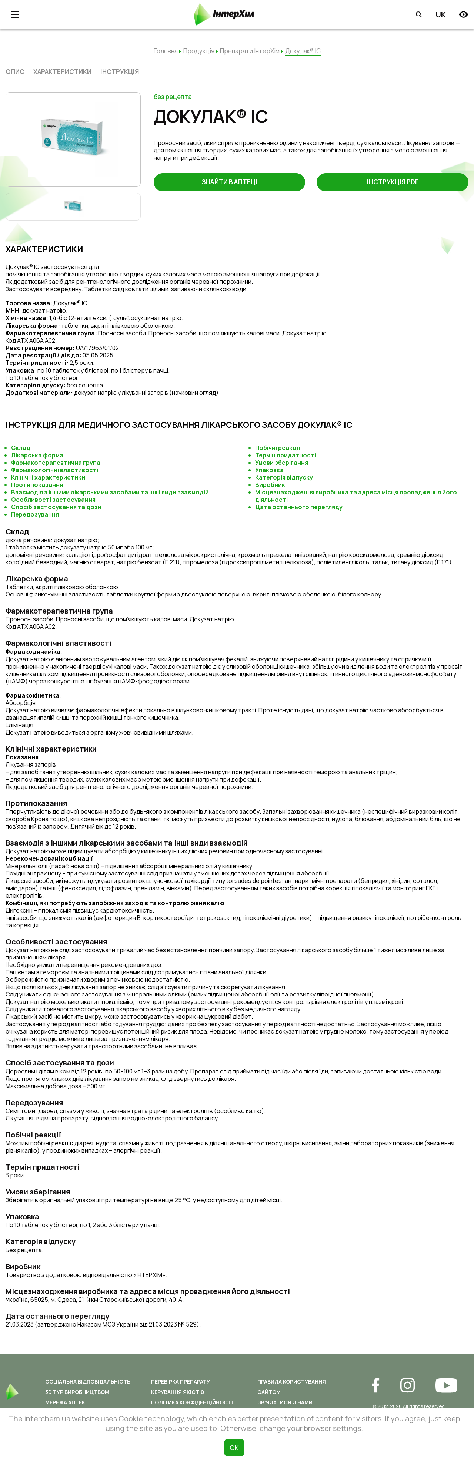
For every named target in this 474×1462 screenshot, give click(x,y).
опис (15, 71)
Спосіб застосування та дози (56, 507)
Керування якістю (177, 1391)
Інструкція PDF (392, 182)
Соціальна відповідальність (87, 1381)
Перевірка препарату (180, 1381)
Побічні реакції (277, 448)
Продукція (198, 51)
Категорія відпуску (284, 477)
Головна (166, 51)
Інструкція (119, 71)
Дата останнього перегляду (299, 507)
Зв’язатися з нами (285, 1402)
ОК (234, 1447)
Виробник (270, 485)
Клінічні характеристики (48, 477)
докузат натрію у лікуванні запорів (122, 393)
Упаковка (269, 470)
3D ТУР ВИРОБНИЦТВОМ (77, 1391)
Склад (20, 448)
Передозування (35, 514)
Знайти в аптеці (229, 182)
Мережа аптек (65, 1402)
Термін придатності (285, 455)
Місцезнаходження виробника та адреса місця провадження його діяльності (356, 496)
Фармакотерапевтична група (55, 462)
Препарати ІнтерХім (250, 51)
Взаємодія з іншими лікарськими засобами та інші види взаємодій (110, 492)
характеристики (62, 71)
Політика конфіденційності (192, 1402)
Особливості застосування (53, 499)
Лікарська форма (37, 455)
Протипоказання (37, 485)
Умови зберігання (281, 462)
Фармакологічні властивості (54, 470)
